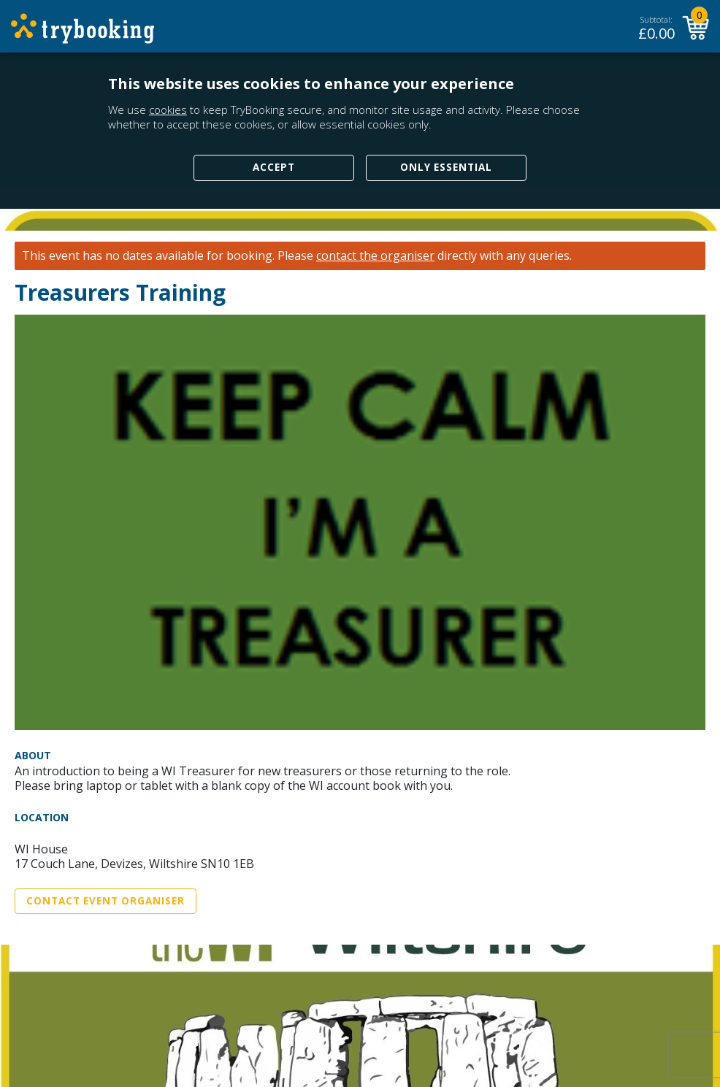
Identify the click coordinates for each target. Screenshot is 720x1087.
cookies (168, 109)
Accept (274, 167)
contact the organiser (375, 256)
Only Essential (446, 167)
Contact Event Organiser (105, 900)
